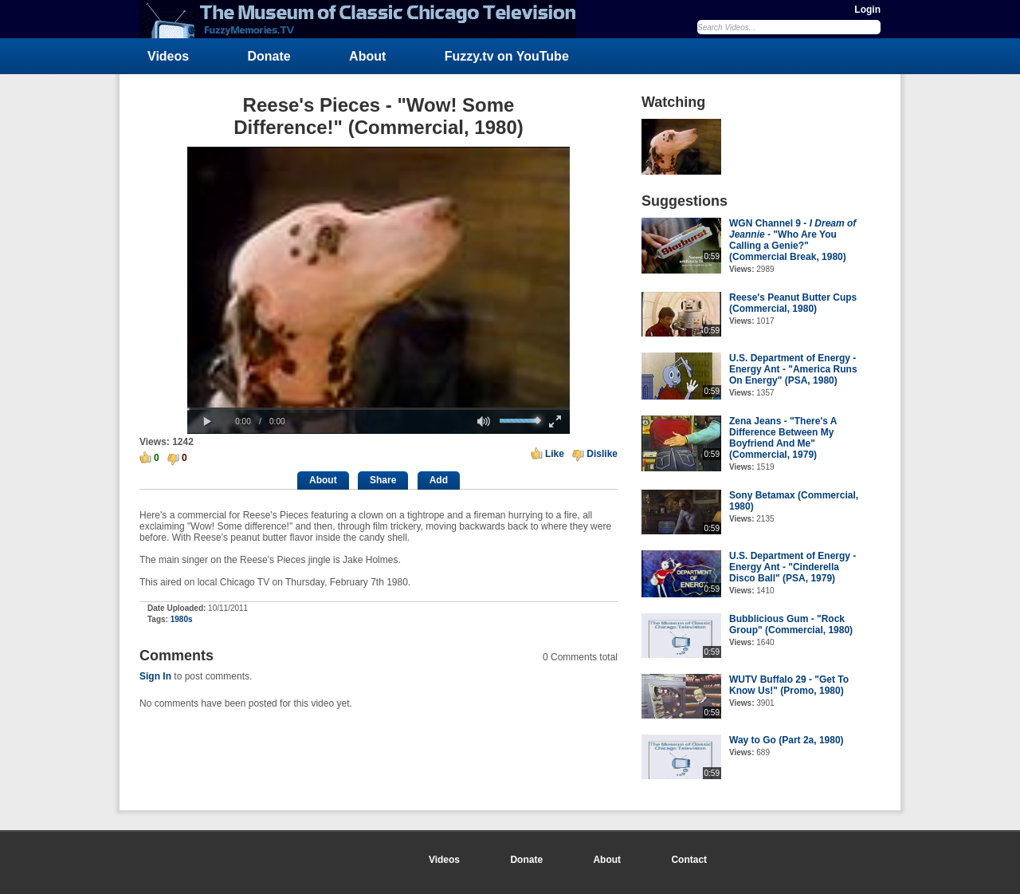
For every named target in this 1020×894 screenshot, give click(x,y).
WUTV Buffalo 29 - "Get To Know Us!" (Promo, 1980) (789, 685)
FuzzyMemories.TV (364, 19)
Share (383, 480)
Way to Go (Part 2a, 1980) (786, 740)
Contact (689, 859)
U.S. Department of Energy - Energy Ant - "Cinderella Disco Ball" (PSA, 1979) (792, 567)
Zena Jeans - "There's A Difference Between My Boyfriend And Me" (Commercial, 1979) (783, 437)
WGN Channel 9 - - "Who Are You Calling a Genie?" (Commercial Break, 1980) (792, 240)
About (367, 56)
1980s (182, 619)
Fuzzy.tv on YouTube (507, 56)
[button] (207, 422)
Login (867, 9)
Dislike (602, 453)
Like (554, 453)
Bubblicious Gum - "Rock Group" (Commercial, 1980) (791, 624)
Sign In (155, 676)
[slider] (378, 409)
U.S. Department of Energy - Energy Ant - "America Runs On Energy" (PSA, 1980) (793, 369)
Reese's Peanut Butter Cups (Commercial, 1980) (793, 303)
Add (439, 480)
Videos (168, 56)
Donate (269, 56)
